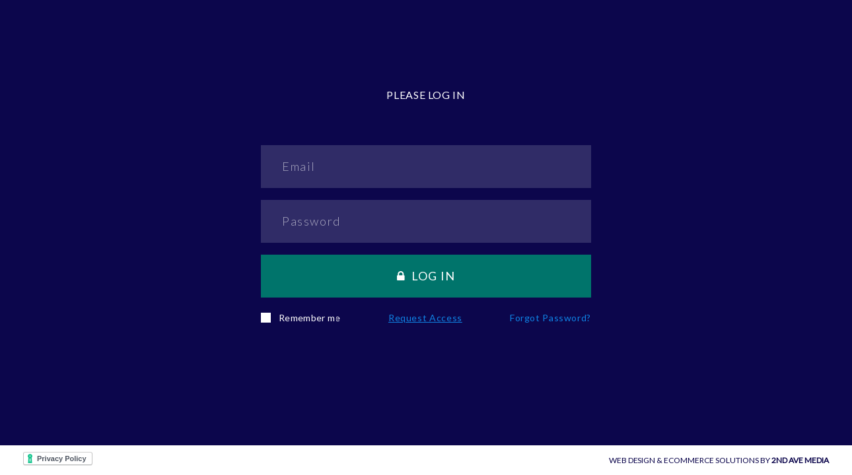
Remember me (301, 317)
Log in (426, 276)
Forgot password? (550, 317)
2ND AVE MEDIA (800, 460)
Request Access (425, 317)
